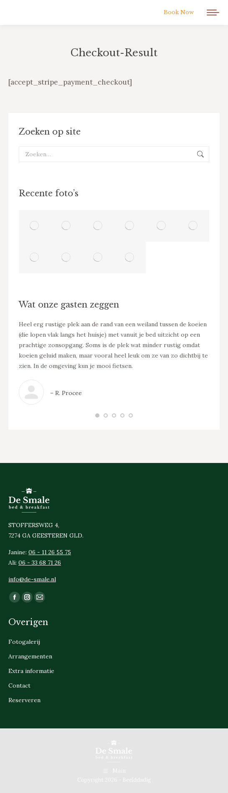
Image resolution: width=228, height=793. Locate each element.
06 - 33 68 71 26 (39, 562)
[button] (97, 415)
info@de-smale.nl (32, 579)
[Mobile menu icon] (213, 12)
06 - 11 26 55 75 (49, 552)
